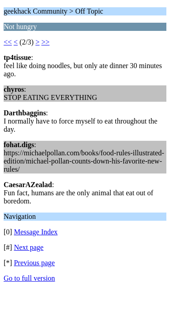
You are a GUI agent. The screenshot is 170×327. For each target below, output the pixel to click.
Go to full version (29, 278)
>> (45, 42)
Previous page (34, 263)
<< (8, 42)
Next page (29, 247)
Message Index (36, 232)
